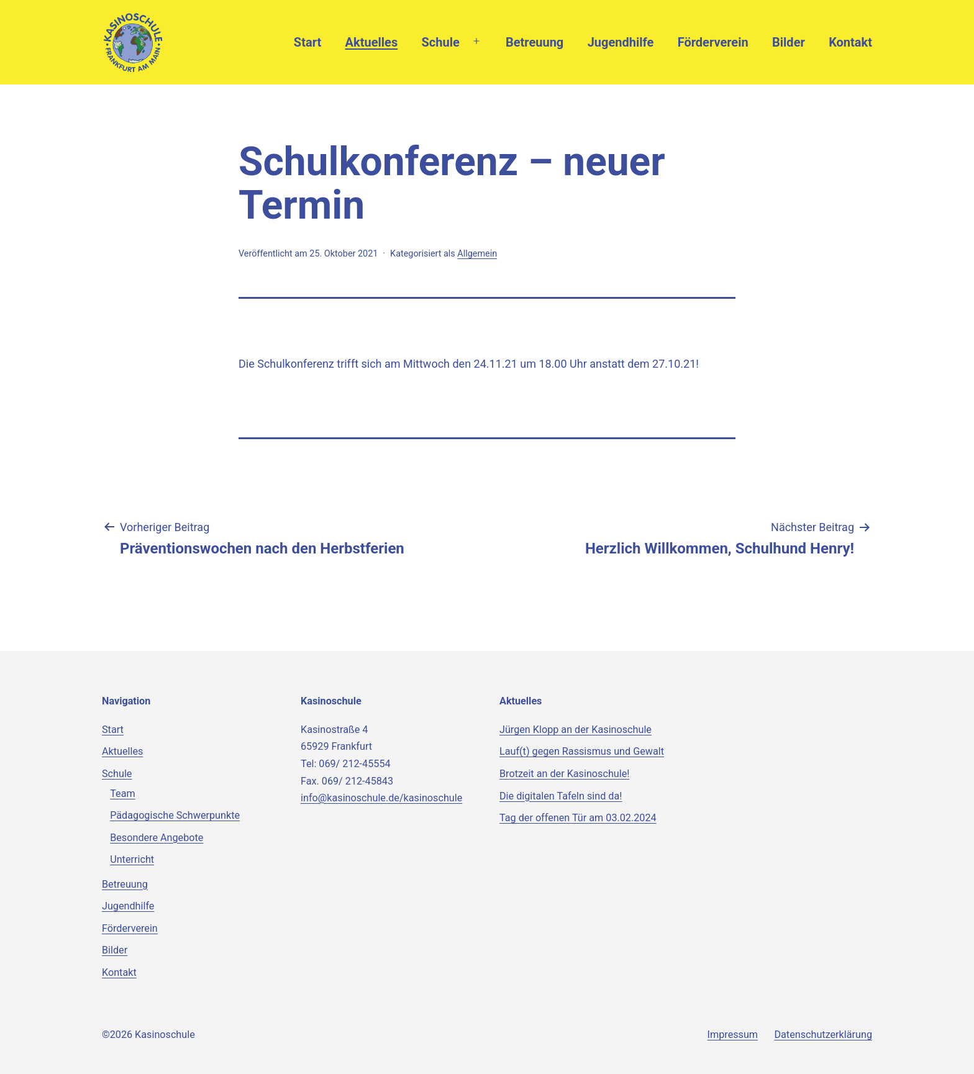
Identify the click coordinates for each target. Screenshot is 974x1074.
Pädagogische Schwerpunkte (175, 815)
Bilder (788, 42)
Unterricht (132, 859)
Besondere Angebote (156, 838)
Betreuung (534, 42)
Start (307, 42)
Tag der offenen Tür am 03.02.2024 (578, 818)
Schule (441, 42)
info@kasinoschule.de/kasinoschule (381, 798)
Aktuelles (371, 42)
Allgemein (477, 253)
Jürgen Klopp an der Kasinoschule (575, 729)
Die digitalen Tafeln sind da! (560, 796)
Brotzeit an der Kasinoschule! (564, 774)
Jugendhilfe (621, 42)
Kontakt (850, 42)
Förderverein (713, 42)
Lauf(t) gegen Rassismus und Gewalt (581, 751)
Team (122, 793)
